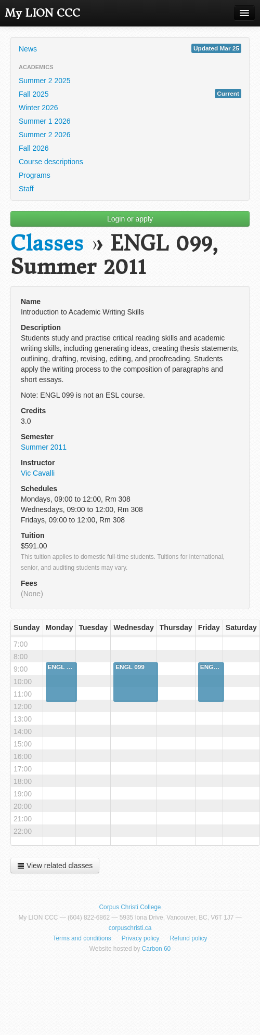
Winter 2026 (38, 107)
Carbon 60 (156, 948)
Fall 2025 (130, 93)
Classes (46, 243)
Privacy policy (141, 938)
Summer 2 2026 (45, 134)
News (130, 48)
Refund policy (188, 938)
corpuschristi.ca (130, 928)
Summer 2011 (44, 447)
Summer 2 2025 (45, 80)
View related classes (55, 865)
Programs (34, 175)
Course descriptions (51, 162)
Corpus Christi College (130, 907)
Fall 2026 (34, 148)
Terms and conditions (82, 938)
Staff (26, 189)
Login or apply (130, 219)
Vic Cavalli (38, 473)
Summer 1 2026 (45, 121)
